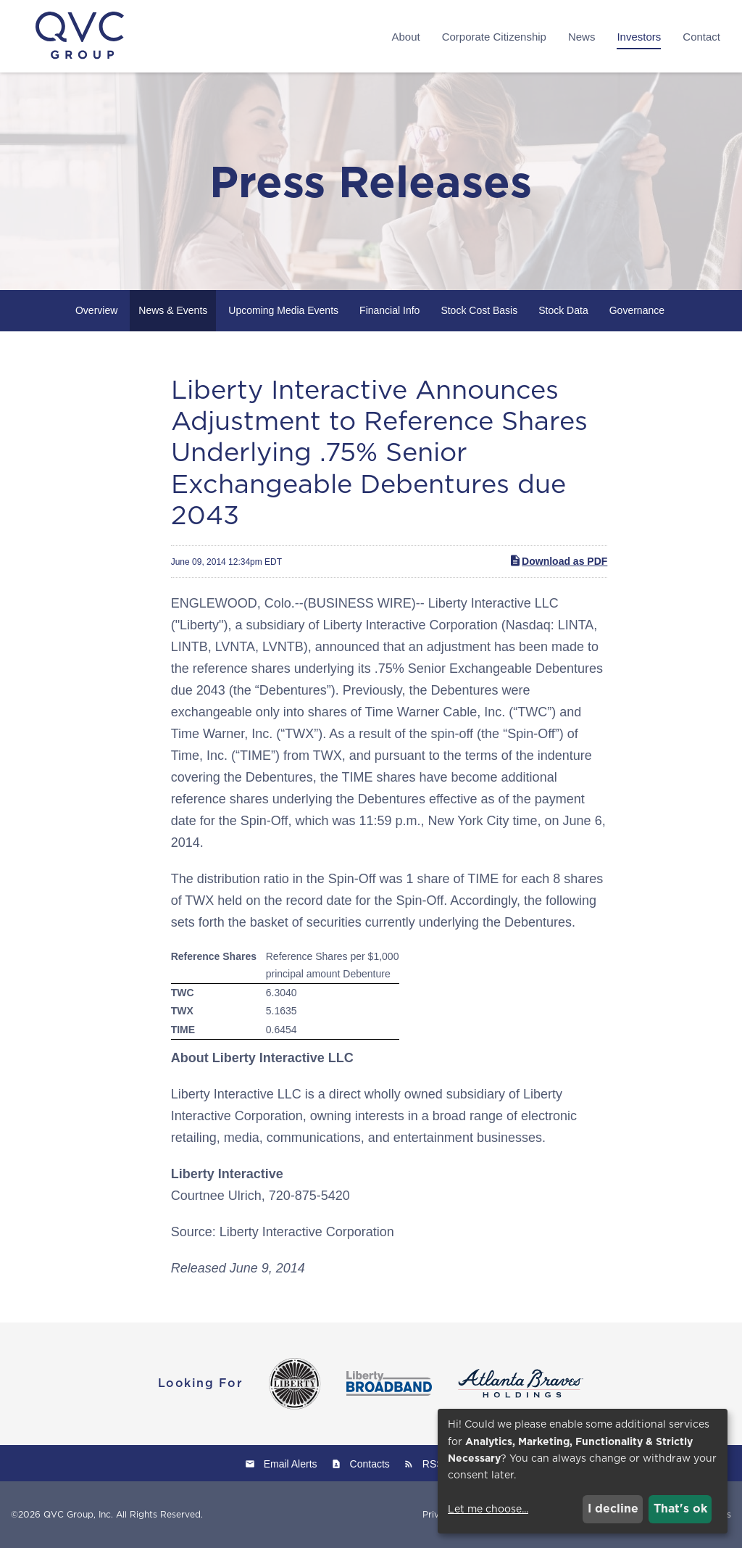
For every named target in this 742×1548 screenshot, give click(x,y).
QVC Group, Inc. (78, 1514)
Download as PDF (558, 560)
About (405, 36)
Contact (701, 36)
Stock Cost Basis (479, 310)
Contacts (370, 1464)
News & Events (172, 310)
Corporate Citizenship (494, 36)
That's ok (680, 1508)
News (582, 36)
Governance (636, 310)
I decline (613, 1508)
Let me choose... (488, 1509)
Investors (639, 36)
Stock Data (563, 310)
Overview (96, 310)
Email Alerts (290, 1464)
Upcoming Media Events (283, 310)
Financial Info (389, 310)
